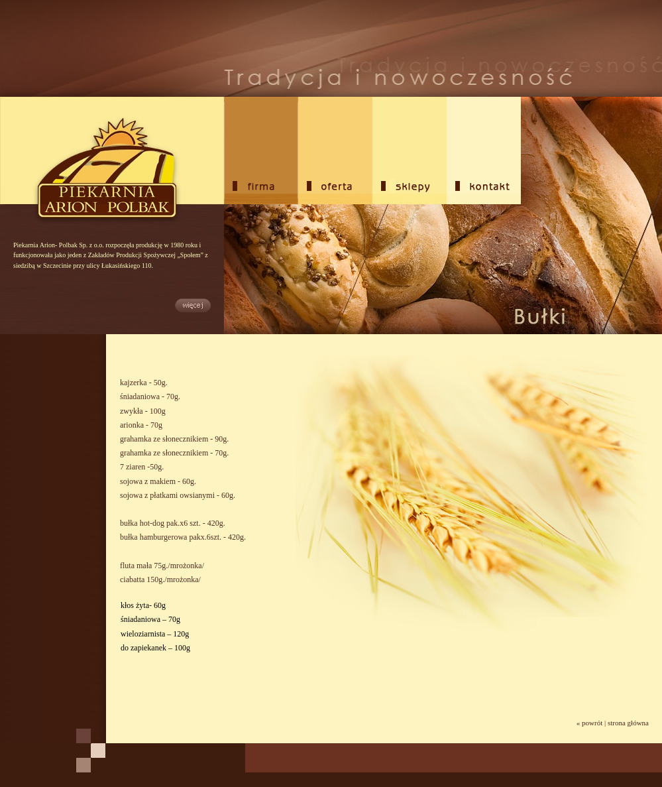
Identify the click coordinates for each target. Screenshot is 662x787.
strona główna (628, 723)
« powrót (589, 723)
